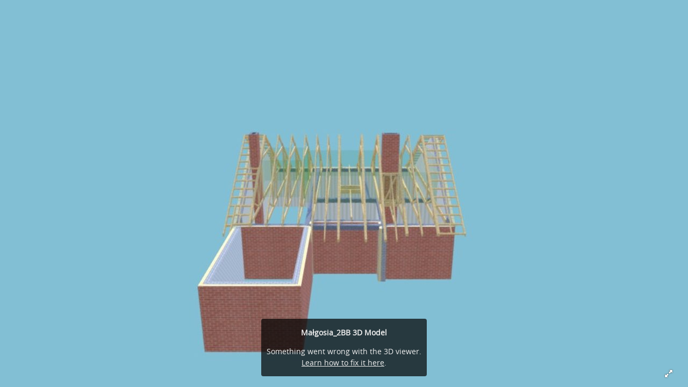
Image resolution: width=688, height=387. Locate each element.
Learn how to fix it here (343, 362)
